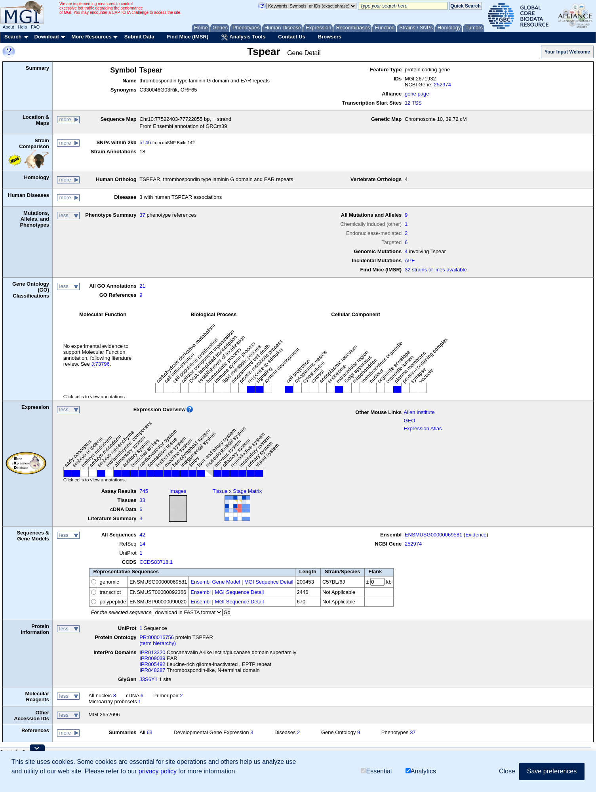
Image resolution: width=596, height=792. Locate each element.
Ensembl (200, 592)
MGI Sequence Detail (268, 582)
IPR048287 (152, 670)
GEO (409, 421)
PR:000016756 (156, 637)
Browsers (329, 37)
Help (22, 27)
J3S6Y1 (148, 679)
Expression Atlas (423, 428)
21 (142, 286)
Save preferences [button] (552, 771)
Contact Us (291, 37)
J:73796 (100, 364)
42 (142, 535)
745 (143, 491)
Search (12, 37)
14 (142, 544)
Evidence (475, 535)
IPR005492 (152, 664)
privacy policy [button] (158, 771)
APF (410, 260)
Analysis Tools (243, 37)
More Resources (91, 37)
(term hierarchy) (157, 643)
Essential (376, 771)
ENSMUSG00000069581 (433, 535)
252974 (442, 85)
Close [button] (507, 771)
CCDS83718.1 (156, 562)
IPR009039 (152, 658)
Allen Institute (419, 412)
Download (46, 37)
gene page (417, 94)
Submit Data (139, 37)
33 (142, 500)
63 (149, 732)
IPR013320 (152, 652)
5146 (145, 142)
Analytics (421, 771)
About (8, 27)
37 (142, 215)
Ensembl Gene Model (215, 582)
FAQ (35, 27)
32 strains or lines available (436, 270)
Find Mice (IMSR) (187, 37)
